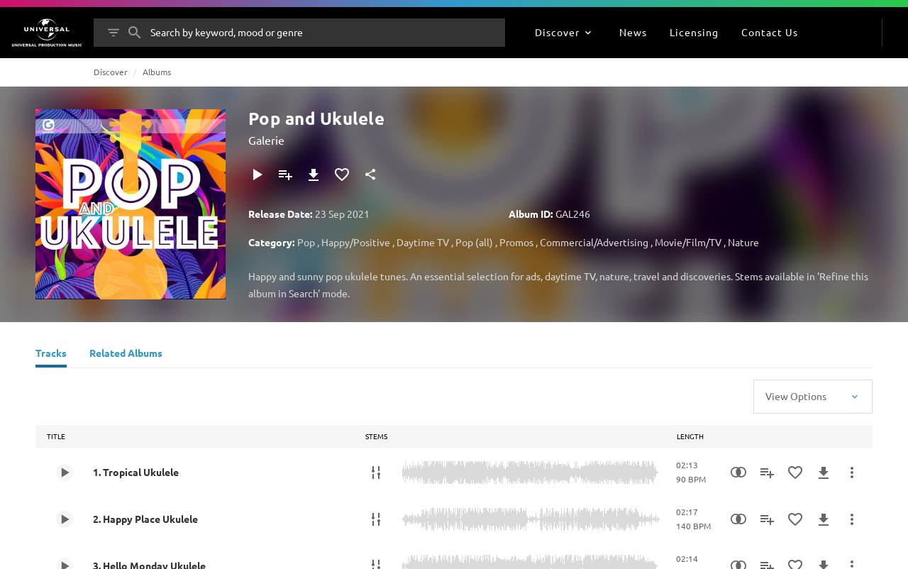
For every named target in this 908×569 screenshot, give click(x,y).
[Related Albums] (125, 355)
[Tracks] (51, 355)
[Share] (370, 174)
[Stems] (375, 472)
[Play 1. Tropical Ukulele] (65, 472)
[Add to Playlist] (285, 174)
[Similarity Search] (738, 472)
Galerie (266, 140)
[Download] (313, 174)
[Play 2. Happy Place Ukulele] (65, 519)
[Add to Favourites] (341, 174)
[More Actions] (851, 472)
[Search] (134, 32)
